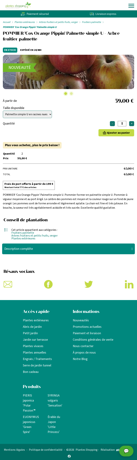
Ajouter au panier (118, 133)
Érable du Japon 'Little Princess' (54, 424)
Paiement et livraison (87, 333)
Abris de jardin (32, 327)
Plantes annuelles (34, 352)
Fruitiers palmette (91, 22)
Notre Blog (80, 359)
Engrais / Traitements (37, 359)
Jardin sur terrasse (35, 339)
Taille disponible (13, 108)
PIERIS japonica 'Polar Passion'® (29, 403)
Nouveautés (81, 320)
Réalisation (113, 449)
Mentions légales (14, 450)
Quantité (9, 123)
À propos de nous (84, 352)
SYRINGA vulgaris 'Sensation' (55, 400)
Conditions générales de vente (93, 339)
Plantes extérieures (24, 22)
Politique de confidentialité (45, 450)
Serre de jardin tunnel (37, 365)
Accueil (6, 22)
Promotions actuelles (87, 327)
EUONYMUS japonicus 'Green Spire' (31, 424)
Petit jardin (30, 333)
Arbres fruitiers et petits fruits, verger (58, 22)
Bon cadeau (31, 372)
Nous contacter (83, 346)
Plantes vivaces (33, 346)
